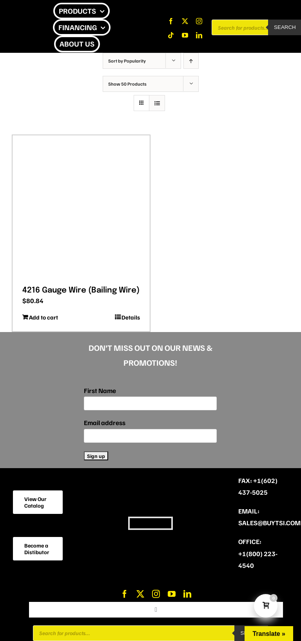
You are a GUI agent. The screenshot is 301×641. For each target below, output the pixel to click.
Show (127, 84)
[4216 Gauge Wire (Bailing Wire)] (81, 207)
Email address (104, 422)
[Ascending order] (191, 61)
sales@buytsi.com (269, 523)
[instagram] (199, 21)
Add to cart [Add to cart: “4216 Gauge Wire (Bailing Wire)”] (43, 317)
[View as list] (157, 103)
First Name (100, 390)
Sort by (127, 61)
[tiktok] (171, 35)
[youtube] (185, 35)
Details (130, 317)
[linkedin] (199, 35)
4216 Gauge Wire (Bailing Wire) (81, 290)
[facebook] (171, 21)
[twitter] (185, 21)
